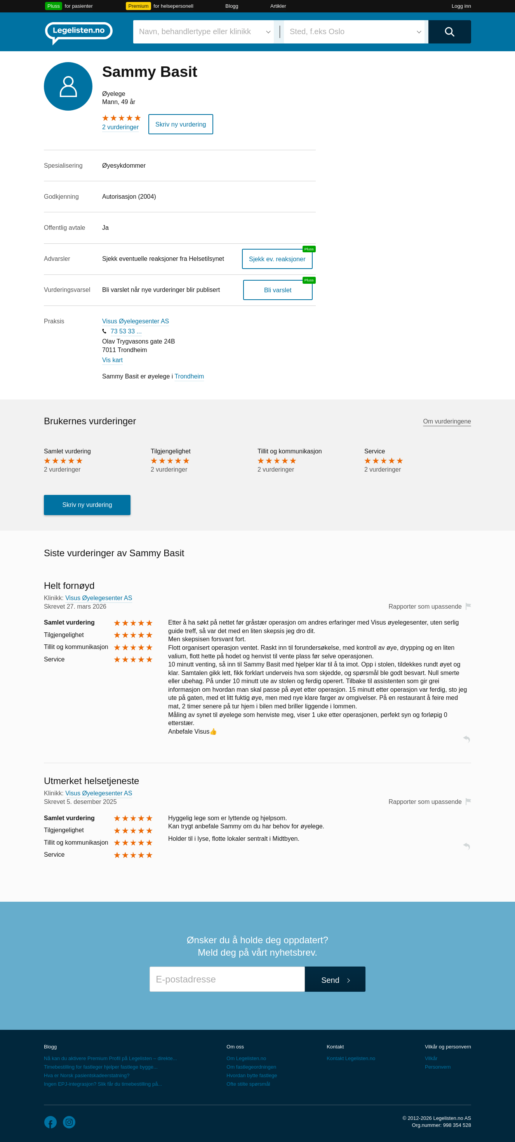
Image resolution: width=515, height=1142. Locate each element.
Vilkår (431, 1058)
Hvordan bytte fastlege (251, 1075)
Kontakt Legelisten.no (351, 1058)
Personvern (438, 1066)
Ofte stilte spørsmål (248, 1083)
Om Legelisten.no (246, 1058)
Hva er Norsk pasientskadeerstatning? (86, 1075)
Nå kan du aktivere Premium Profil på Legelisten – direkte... (110, 1058)
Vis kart (112, 360)
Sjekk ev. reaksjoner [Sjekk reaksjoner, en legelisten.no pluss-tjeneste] (278, 258)
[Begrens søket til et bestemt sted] (354, 31)
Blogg (231, 6)
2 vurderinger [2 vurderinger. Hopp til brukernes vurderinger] (120, 127)
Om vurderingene (447, 421)
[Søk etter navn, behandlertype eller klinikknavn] (203, 31)
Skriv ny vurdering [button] (180, 124)
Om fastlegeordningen (251, 1066)
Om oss (235, 1046)
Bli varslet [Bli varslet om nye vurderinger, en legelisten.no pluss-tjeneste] (278, 289)
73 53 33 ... (126, 331)
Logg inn (461, 6)
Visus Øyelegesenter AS (135, 321)
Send (330, 980)
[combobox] (203, 31)
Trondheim (189, 376)
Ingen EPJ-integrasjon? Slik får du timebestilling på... (103, 1083)
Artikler (278, 6)
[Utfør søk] (449, 31)
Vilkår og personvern (448, 1046)
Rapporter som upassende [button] (425, 606)
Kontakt (335, 1046)
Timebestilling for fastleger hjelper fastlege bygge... (101, 1066)
